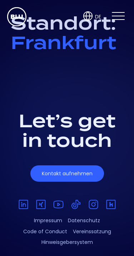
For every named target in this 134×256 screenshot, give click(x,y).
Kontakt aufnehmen (67, 173)
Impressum (48, 220)
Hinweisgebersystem (67, 242)
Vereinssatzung (92, 231)
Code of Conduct (45, 231)
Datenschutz (84, 220)
